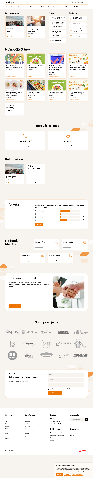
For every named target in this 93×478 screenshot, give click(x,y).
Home (6, 418)
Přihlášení (77, 2)
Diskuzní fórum (21, 6)
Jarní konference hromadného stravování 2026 (14, 29)
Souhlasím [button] (59, 474)
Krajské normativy (29, 431)
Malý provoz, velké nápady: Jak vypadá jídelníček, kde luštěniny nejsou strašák (58, 33)
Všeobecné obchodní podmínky (57, 435)
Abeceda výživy (28, 426)
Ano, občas (39, 214)
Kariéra (43, 6)
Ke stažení (27, 433)
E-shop (59, 6)
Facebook (72, 432)
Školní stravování (33, 7)
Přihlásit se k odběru (55, 393)
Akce (7, 6)
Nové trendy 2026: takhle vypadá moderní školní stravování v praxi (58, 40)
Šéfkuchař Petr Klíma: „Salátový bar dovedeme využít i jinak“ (35, 94)
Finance (14, 76)
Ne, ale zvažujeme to (41, 217)
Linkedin (72, 437)
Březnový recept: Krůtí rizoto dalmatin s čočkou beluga (56, 94)
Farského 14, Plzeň (55, 424)
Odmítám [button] (67, 474)
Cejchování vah (76, 23)
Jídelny (72, 76)
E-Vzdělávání (67, 7)
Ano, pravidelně (40, 211)
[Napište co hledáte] (79, 419)
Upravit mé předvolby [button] (77, 474)
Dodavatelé (51, 6)
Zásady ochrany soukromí (55, 432)
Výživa (77, 99)
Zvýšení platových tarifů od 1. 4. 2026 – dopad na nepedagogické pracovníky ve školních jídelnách (58, 25)
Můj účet (84, 7)
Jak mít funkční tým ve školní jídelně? (34, 31)
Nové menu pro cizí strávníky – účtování (77, 18)
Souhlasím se (61, 389)
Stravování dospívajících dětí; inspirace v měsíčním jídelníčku (77, 94)
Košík (82, 2)
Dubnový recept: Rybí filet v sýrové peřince (58, 18)
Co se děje (8, 76)
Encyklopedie (28, 418)
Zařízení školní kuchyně (78, 35)
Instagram (72, 435)
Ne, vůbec (39, 220)
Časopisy (52, 440)
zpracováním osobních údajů (64, 389)
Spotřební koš (28, 436)
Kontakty (76, 6)
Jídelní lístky (27, 421)
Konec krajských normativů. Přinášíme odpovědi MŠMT (14, 66)
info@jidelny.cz (54, 419)
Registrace (70, 2)
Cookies (52, 437)
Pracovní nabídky (14, 306)
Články (13, 6)
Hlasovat (39, 224)
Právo (26, 428)
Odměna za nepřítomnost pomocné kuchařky (79, 29)
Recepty (30, 76)
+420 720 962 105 (55, 421)
